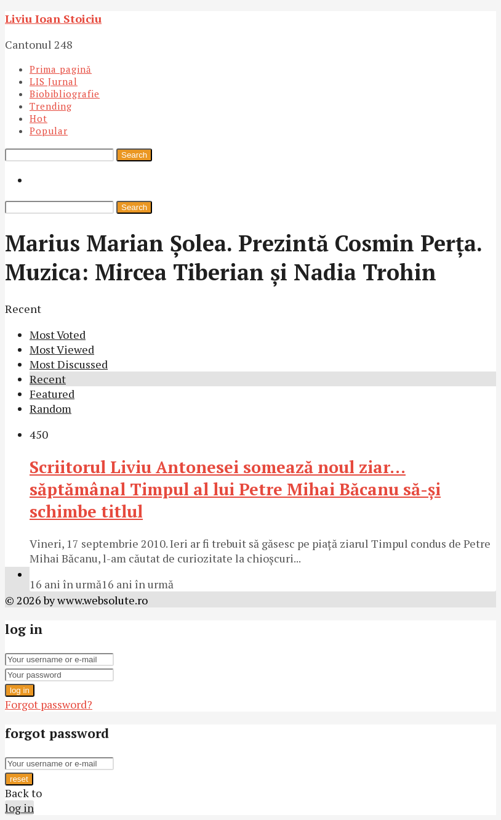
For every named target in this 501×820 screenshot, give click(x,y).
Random (50, 408)
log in (20, 690)
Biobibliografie (65, 93)
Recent (48, 378)
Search (134, 155)
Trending (51, 106)
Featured (52, 393)
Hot (38, 118)
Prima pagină (61, 69)
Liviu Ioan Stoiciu (53, 18)
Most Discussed (69, 364)
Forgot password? (48, 704)
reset (19, 779)
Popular (49, 130)
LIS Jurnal (54, 81)
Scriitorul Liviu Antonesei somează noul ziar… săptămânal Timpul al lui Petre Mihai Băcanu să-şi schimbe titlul (235, 489)
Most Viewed (62, 349)
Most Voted (58, 334)
